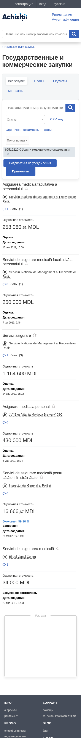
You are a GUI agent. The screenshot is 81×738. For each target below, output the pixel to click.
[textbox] (26, 119)
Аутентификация (65, 19)
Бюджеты (60, 81)
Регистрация (62, 15)
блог (46, 730)
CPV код (56, 119)
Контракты (15, 91)
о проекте (10, 710)
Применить (20, 171)
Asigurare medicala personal (26, 406)
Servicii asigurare (17, 335)
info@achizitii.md (65, 716)
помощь (48, 710)
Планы (39, 81)
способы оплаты (15, 730)
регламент (11, 716)
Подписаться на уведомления (30, 163)
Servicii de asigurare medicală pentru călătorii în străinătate (33, 475)
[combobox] (25, 119)
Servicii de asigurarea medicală (28, 549)
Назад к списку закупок (20, 46)
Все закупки (16, 81)
